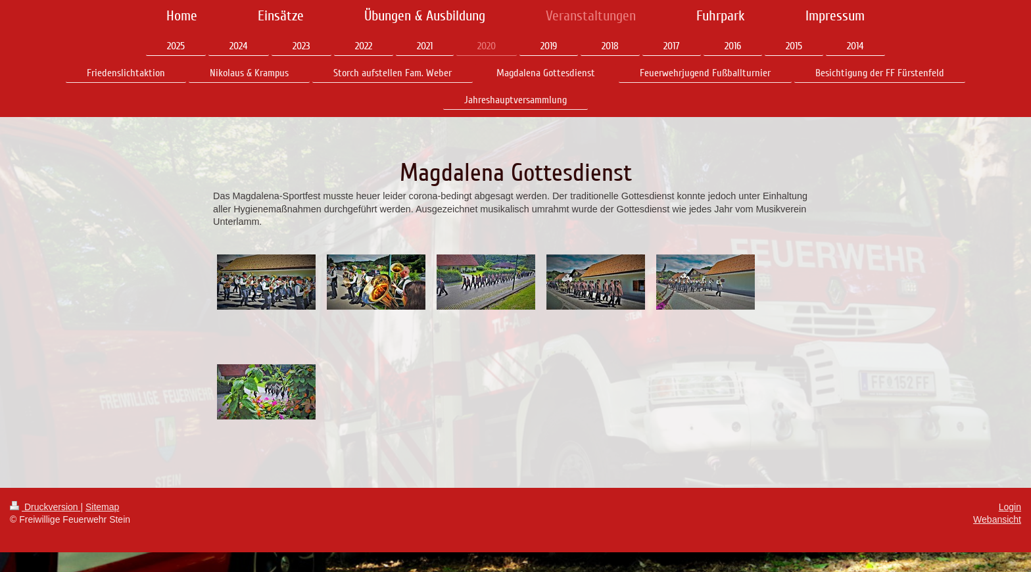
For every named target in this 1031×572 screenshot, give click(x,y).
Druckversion (45, 507)
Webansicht (997, 519)
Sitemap (102, 507)
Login (1010, 507)
